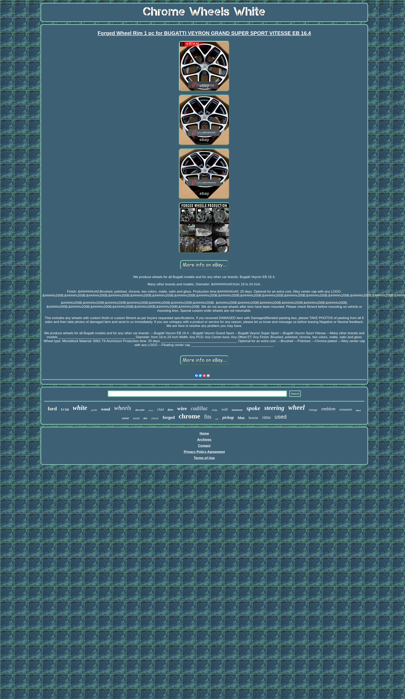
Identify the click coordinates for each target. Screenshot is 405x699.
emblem (328, 408)
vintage (313, 409)
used (281, 417)
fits (207, 416)
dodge (214, 410)
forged (169, 417)
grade (94, 409)
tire (145, 418)
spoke (253, 408)
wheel (296, 407)
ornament (345, 409)
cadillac (199, 408)
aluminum (237, 409)
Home (204, 433)
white (80, 407)
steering (274, 407)
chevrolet (139, 410)
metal (136, 418)
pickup (228, 417)
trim (65, 410)
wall (225, 409)
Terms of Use (204, 458)
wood (105, 409)
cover (125, 418)
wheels (122, 407)
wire (182, 408)
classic (155, 418)
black (358, 410)
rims (266, 417)
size (216, 419)
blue (241, 418)
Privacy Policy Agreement (204, 452)
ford (52, 408)
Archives (204, 439)
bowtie (253, 418)
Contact (204, 446)
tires (170, 409)
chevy (150, 410)
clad (160, 409)
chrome (189, 416)
